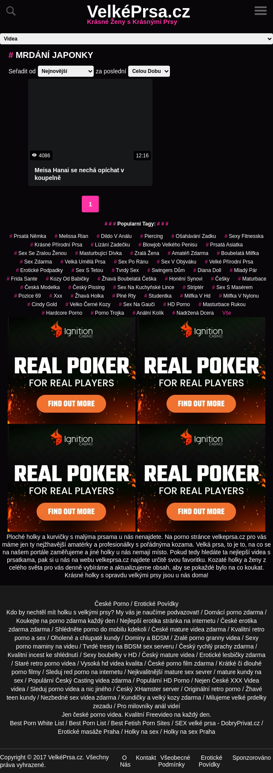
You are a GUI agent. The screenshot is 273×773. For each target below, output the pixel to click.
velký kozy (166, 697)
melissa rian (71, 236)
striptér (193, 287)
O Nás (125, 761)
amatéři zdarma (188, 253)
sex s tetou (87, 270)
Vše (226, 313)
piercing (151, 236)
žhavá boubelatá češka (127, 279)
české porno (89, 714)
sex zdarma (36, 262)
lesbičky (233, 654)
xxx (55, 296)
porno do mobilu (104, 629)
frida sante (22, 279)
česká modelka (40, 287)
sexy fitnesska (243, 236)
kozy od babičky (67, 279)
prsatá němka (27, 236)
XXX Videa (244, 680)
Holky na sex (141, 731)
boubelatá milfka (238, 253)
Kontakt (146, 757)
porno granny (206, 637)
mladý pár (243, 270)
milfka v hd (195, 296)
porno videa (64, 689)
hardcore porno (62, 313)
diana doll (207, 270)
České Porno (112, 603)
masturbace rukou (222, 304)
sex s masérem (232, 287)
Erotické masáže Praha (89, 731)
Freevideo (159, 714)
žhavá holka (87, 296)
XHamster (148, 689)
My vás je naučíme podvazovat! (157, 612)
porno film (179, 663)
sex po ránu (131, 262)
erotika (152, 620)
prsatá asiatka (224, 245)
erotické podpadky (39, 270)
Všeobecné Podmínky (174, 761)
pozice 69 (27, 296)
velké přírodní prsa (229, 262)
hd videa (113, 663)
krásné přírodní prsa (56, 245)
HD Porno (176, 304)
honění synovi (183, 279)
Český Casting (74, 680)
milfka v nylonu (239, 296)
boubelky (110, 654)
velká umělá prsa (82, 262)
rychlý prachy (214, 646)
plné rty (123, 296)
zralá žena (144, 253)
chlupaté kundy (100, 637)
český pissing (86, 287)
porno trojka (107, 313)
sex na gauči (137, 304)
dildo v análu (114, 236)
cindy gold (42, 304)
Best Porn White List (37, 723)
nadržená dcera (193, 313)
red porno (76, 672)
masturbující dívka (98, 253)
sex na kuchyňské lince (143, 287)
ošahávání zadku (194, 236)
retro (217, 689)
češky (220, 279)
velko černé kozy (88, 304)
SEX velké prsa (195, 723)
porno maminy (35, 646)
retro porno (45, 663)
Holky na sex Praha (189, 731)
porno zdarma (67, 620)
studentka (158, 296)
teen (12, 697)
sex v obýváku (176, 262)
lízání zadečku (110, 245)
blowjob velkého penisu (167, 245)
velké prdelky (249, 697)
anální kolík (148, 313)
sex (74, 697)
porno (234, 612)
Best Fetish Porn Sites (140, 723)
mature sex (179, 672)
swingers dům (166, 270)
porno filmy (25, 672)
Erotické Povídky (156, 603)
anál (160, 706)
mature (179, 629)
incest (37, 654)
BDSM (160, 637)
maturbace (252, 279)
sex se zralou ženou (40, 253)
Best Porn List (87, 723)
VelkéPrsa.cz (138, 17)
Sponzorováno (252, 757)
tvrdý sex (125, 270)
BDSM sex (138, 646)
